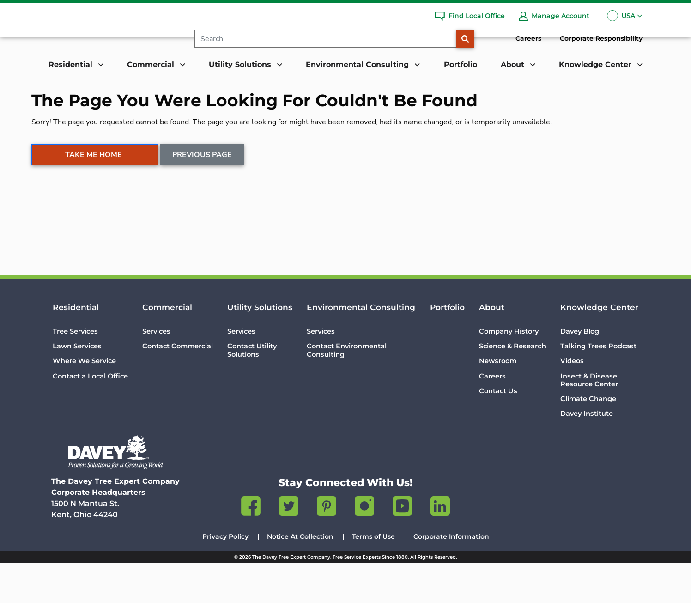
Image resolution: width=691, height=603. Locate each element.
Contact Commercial (177, 386)
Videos (572, 401)
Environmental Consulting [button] (358, 64)
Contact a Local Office (90, 416)
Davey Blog (579, 371)
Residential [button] (71, 64)
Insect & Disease (589, 420)
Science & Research (512, 386)
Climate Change (588, 439)
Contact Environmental (347, 390)
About (491, 347)
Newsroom (497, 401)
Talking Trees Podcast (598, 386)
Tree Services (75, 371)
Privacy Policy (225, 577)
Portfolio (460, 64)
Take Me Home (93, 196)
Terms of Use (373, 577)
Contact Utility (252, 390)
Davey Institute (586, 454)
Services (156, 371)
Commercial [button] (151, 64)
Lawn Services (77, 386)
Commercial (167, 347)
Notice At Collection (300, 577)
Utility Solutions (259, 347)
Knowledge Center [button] (596, 64)
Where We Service (84, 401)
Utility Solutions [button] (241, 64)
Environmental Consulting (361, 347)
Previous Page (202, 196)
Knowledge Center (599, 347)
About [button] (514, 64)
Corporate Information (451, 577)
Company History (509, 371)
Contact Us (498, 431)
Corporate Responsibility (601, 38)
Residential (76, 347)
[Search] (333, 39)
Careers (528, 38)
